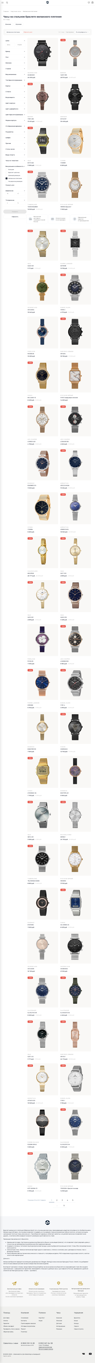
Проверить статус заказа (11, 1329)
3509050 (63, 881)
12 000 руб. (31, 209)
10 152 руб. (63, 268)
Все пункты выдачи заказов (46, 1349)
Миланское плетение (14, 32)
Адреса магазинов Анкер (45, 1347)
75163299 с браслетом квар (69, 1188)
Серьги (76, 1326)
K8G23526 (31, 573)
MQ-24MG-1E (32, 397)
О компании (24, 1318)
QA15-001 (30, 617)
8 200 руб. (63, 165)
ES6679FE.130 (32, 749)
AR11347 (62, 1056)
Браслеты (77, 1318)
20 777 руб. (31, 576)
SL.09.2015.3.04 (65, 1144)
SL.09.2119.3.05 (32, 1012)
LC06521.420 (31, 441)
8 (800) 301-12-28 (28, 1343)
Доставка (6, 1318)
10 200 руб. (31, 356)
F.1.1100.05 (30, 661)
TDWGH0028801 (33, 207)
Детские (59, 1323)
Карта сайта (7, 1356)
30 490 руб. (64, 121)
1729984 (30, 529)
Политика (24, 1332)
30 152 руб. (64, 356)
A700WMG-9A (32, 793)
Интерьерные (60, 1326)
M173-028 (31, 163)
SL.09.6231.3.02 (65, 1012)
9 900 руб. (63, 795)
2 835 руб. (63, 576)
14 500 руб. (64, 1191)
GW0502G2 (64, 749)
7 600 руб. (31, 927)
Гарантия (6, 1323)
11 (64, 1205)
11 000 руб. (31, 488)
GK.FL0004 (31, 310)
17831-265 (31, 119)
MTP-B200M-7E (32, 1188)
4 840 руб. (63, 444)
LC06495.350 (64, 441)
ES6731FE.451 (64, 793)
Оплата (5, 1320)
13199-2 (62, 310)
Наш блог (42, 1318)
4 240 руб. (63, 1015)
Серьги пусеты (78, 1329)
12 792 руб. (64, 751)
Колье (76, 1320)
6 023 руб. (31, 400)
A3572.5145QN (64, 485)
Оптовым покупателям (28, 1326)
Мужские (19, 24)
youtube (90, 1353)
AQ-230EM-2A (64, 925)
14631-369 (63, 75)
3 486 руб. (63, 620)
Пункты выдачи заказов (28, 1323)
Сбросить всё (28, 32)
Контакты (24, 1320)
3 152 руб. (63, 1103)
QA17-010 (63, 573)
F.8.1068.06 (31, 354)
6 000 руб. (31, 1015)
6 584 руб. (63, 664)
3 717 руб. (31, 1059)
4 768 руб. (31, 444)
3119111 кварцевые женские (69, 397)
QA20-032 (63, 617)
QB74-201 (31, 837)
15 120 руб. (63, 488)
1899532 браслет (65, 207)
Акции (40, 1320)
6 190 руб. (31, 1191)
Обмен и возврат (8, 1326)
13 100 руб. (64, 883)
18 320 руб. (64, 532)
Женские (8, 24)
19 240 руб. (31, 312)
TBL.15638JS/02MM (33, 881)
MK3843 (62, 837)
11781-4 (62, 705)
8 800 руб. (31, 883)
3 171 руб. (31, 268)
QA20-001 (31, 266)
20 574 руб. (64, 77)
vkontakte (83, 1353)
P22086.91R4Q (32, 1144)
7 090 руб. (31, 664)
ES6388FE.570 (32, 485)
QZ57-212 (30, 1056)
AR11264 (63, 354)
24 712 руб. (64, 1059)
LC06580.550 (64, 661)
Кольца (76, 1323)
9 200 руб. (31, 1147)
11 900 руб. (64, 209)
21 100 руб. (64, 971)
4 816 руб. (63, 708)
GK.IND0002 (64, 969)
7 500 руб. (31, 751)
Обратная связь (8, 1332)
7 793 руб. (31, 795)
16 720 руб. (31, 971)
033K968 (30, 705)
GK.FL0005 (31, 969)
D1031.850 (31, 925)
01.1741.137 (63, 119)
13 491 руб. (31, 121)
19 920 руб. (31, 1103)
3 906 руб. (31, 165)
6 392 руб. (31, 708)
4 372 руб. (63, 312)
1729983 (63, 163)
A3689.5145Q (64, 529)
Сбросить (15, 217)
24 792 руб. (64, 839)
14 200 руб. (64, 400)
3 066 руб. (31, 839)
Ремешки (59, 1329)
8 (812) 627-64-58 (46, 1343)
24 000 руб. (31, 77)
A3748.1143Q (31, 1100)
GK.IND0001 (31, 75)
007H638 (63, 266)
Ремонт (23, 1329)
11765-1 (62, 1100)
